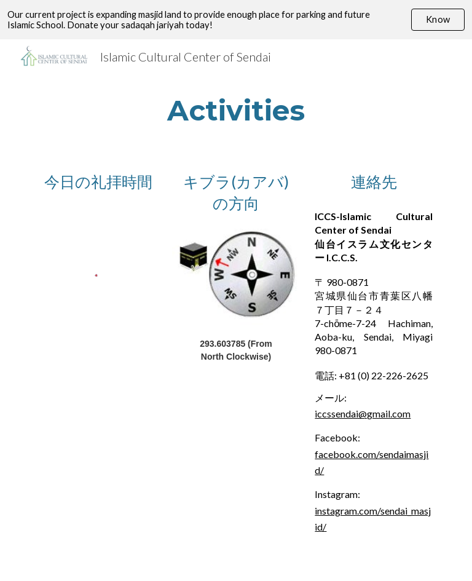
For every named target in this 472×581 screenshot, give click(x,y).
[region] (236, 19)
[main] (235, 110)
